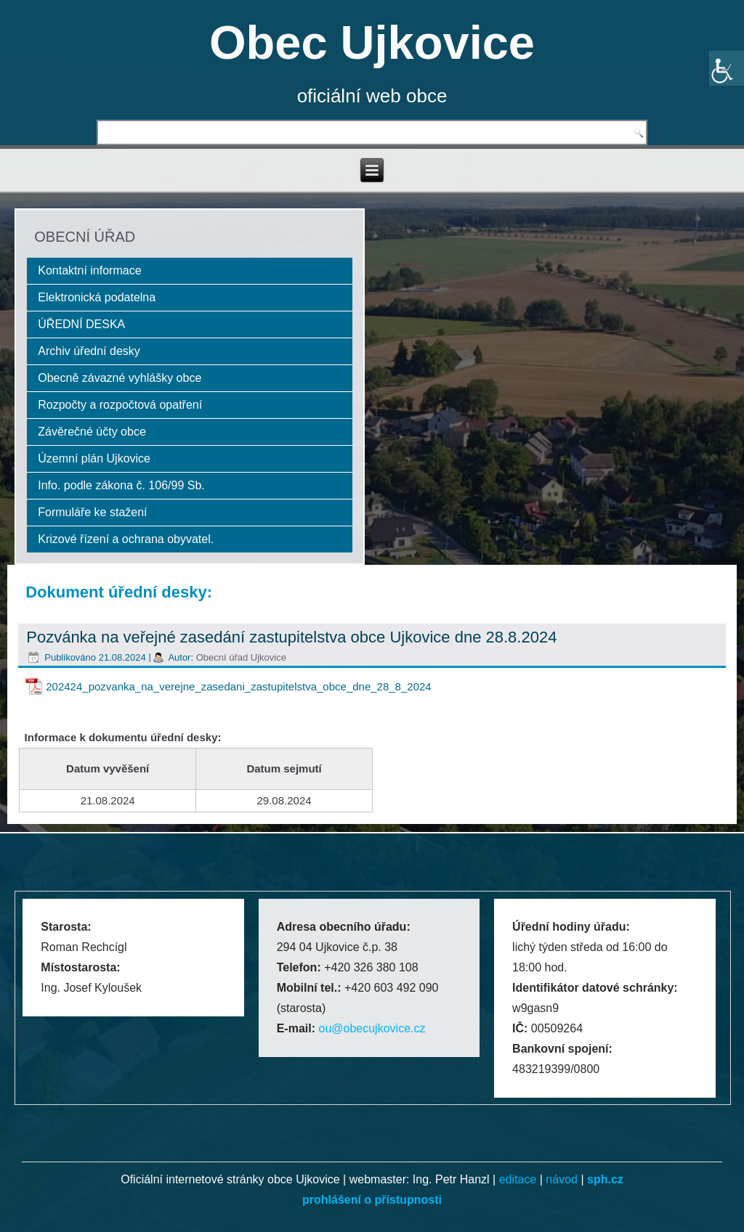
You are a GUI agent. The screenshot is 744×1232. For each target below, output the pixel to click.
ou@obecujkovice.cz (371, 1028)
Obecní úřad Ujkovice (241, 657)
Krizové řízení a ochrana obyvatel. (126, 539)
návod (562, 1179)
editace (518, 1179)
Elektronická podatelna (96, 297)
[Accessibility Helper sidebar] (726, 68)
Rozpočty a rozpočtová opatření (120, 405)
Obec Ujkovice (372, 42)
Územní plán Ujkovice (94, 458)
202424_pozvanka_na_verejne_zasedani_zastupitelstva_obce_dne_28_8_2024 (238, 686)
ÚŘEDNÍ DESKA (81, 324)
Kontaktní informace (89, 270)
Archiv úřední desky (89, 351)
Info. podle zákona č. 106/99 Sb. (121, 485)
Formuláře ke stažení (92, 512)
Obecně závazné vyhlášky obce (119, 378)
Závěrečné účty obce (92, 431)
